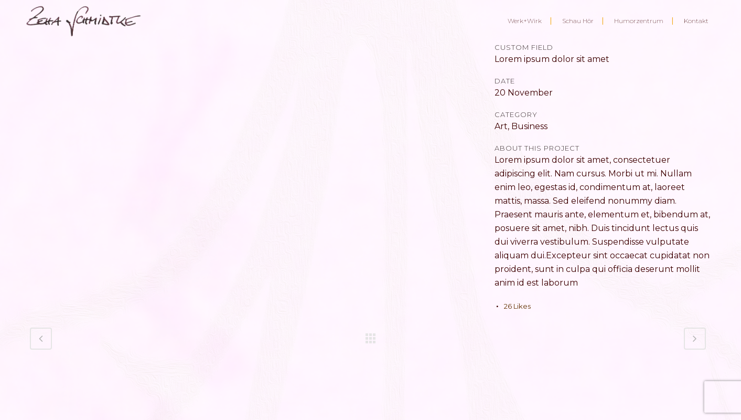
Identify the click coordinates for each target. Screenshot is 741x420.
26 (517, 306)
